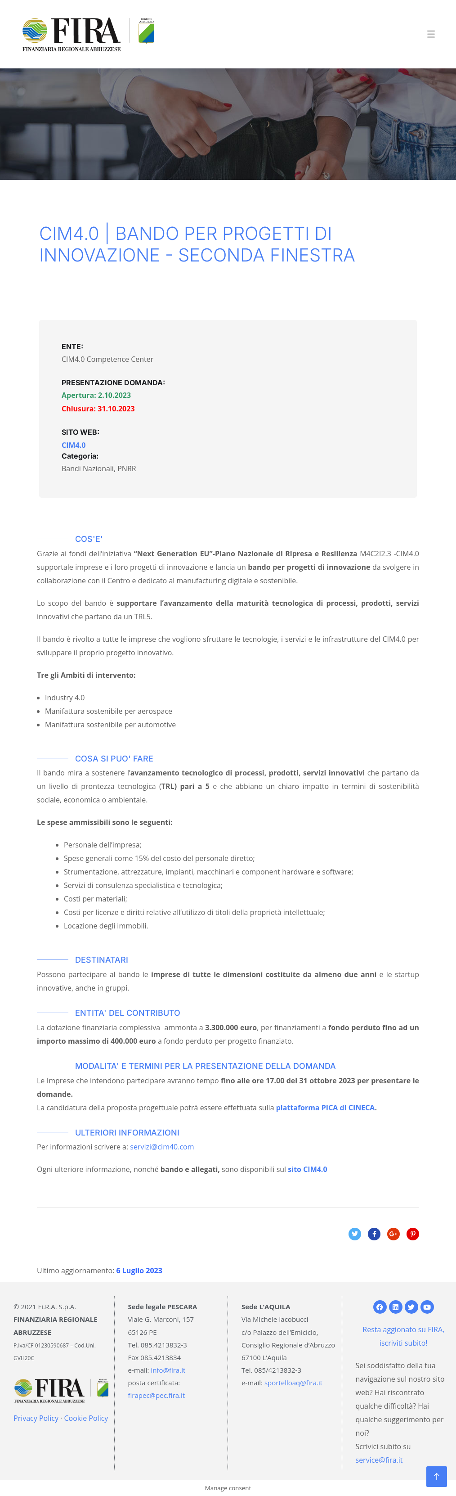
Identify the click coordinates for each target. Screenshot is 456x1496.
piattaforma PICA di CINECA (325, 1108)
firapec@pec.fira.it (156, 1395)
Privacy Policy (35, 1418)
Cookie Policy (86, 1418)
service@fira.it (379, 1460)
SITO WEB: (80, 432)
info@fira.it (168, 1369)
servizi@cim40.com (162, 1147)
